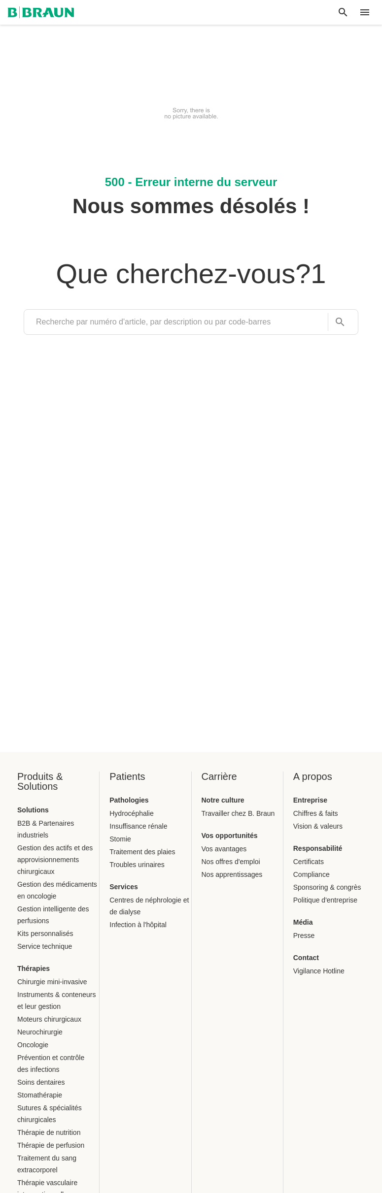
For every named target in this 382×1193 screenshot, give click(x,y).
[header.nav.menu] (365, 12)
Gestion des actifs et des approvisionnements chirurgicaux (55, 859)
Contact (306, 958)
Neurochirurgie (40, 1032)
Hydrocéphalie (131, 813)
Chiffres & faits (315, 813)
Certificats (308, 862)
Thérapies (33, 968)
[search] (176, 322)
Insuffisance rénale (138, 826)
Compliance (311, 874)
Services (123, 887)
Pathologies (128, 800)
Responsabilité (318, 848)
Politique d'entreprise (325, 900)
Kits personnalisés (45, 933)
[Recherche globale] (343, 12)
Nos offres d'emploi (231, 862)
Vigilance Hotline (319, 971)
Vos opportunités (230, 835)
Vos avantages (224, 849)
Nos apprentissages (232, 874)
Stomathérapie (39, 1095)
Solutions (33, 810)
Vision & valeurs (318, 826)
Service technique (44, 946)
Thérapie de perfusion (50, 1145)
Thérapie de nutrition (48, 1132)
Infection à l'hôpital (138, 925)
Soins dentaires (41, 1082)
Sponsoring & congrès (327, 887)
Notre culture (223, 800)
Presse (304, 935)
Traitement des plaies (142, 852)
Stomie (120, 839)
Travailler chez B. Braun (238, 813)
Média (303, 922)
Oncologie (32, 1045)
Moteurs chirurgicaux (49, 1019)
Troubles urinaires (137, 865)
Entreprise (310, 800)
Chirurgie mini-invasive (52, 982)
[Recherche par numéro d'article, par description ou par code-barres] (337, 322)
